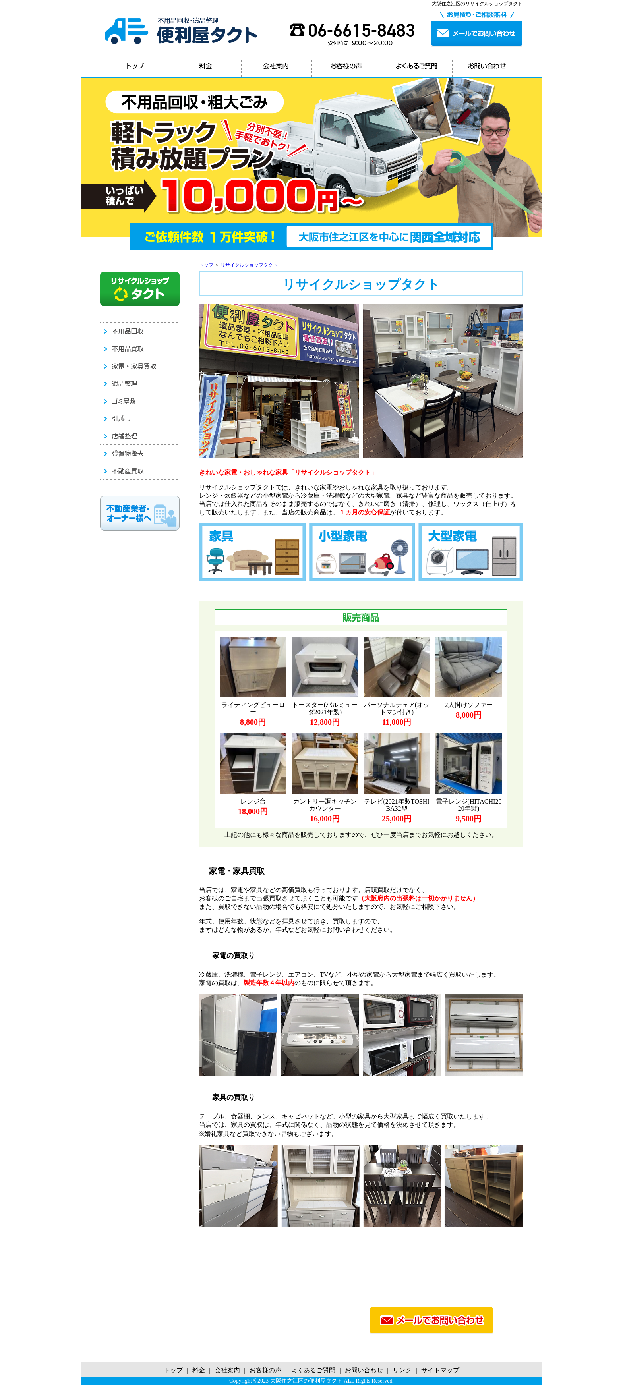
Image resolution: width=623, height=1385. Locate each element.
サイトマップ (440, 1370)
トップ (206, 265)
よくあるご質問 (313, 1370)
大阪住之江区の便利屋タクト (306, 1381)
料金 (198, 1370)
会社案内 (227, 1370)
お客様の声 (265, 1370)
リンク (402, 1370)
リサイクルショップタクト (249, 265)
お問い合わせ (364, 1370)
